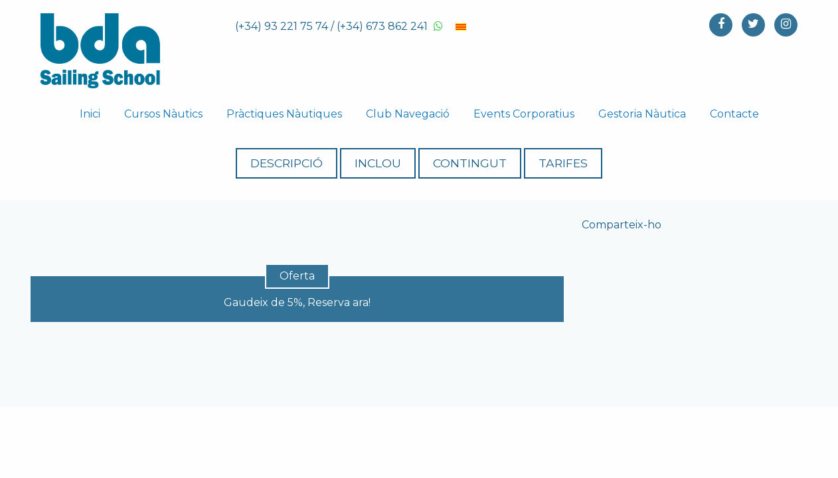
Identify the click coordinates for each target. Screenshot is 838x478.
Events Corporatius (523, 114)
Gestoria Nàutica (642, 114)
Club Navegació (408, 114)
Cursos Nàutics (163, 114)
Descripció (258, 163)
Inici (90, 114)
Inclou (368, 163)
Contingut (479, 163)
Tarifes (591, 163)
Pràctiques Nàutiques (284, 114)
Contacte (734, 114)
